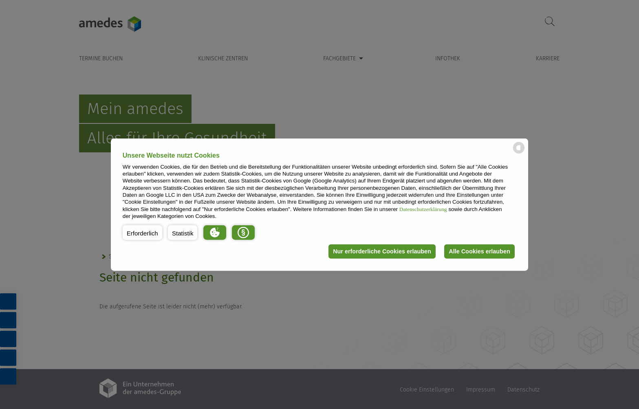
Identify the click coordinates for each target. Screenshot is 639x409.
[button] (142, 232)
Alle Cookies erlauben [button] (479, 251)
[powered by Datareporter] (518, 153)
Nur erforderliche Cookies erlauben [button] (382, 251)
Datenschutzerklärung (423, 209)
